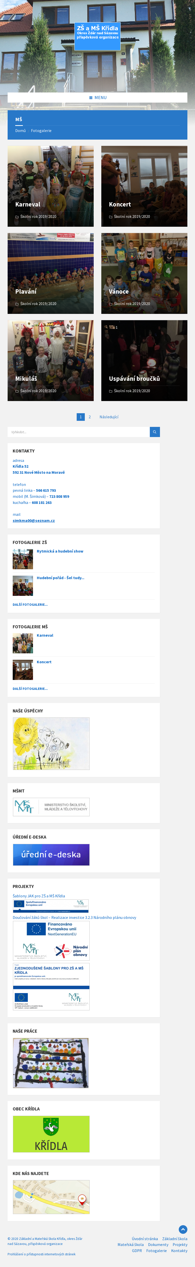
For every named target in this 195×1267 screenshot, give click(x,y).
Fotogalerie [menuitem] (156, 1250)
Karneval (27, 204)
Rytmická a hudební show (60, 551)
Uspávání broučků (134, 379)
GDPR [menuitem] (137, 1250)
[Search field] (71, 432)
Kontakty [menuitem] (179, 1250)
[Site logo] (97, 82)
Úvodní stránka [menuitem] (145, 1238)
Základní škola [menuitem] (174, 1238)
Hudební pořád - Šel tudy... (60, 577)
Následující (109, 416)
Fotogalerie (41, 130)
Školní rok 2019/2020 (38, 216)
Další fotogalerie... (30, 604)
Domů (20, 130)
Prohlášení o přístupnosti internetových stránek (41, 1254)
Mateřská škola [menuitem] (131, 1244)
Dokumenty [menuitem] (158, 1244)
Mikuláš (26, 379)
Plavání (25, 291)
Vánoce (119, 291)
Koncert (120, 204)
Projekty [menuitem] (180, 1244)
